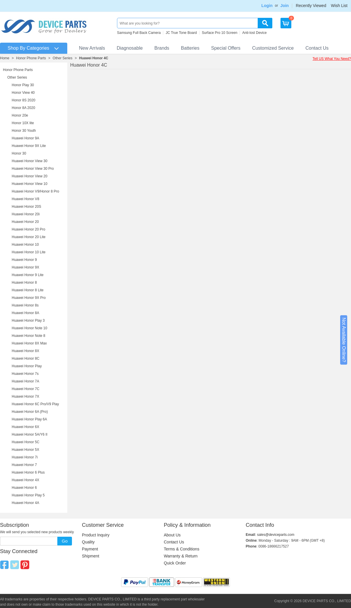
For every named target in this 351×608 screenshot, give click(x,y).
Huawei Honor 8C (25, 358)
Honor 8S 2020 (23, 100)
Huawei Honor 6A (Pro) (30, 412)
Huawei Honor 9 (24, 260)
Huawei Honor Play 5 (28, 495)
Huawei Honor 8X (25, 351)
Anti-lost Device (254, 33)
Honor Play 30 (23, 85)
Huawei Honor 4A (25, 503)
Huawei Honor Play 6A (29, 419)
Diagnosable (130, 48)
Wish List (339, 5)
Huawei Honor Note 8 (28, 336)
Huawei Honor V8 (25, 199)
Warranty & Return (180, 556)
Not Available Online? (343, 340)
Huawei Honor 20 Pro (28, 229)
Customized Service (273, 48)
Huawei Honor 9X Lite (29, 146)
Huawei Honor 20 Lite (28, 237)
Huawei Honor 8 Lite (28, 290)
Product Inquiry (95, 535)
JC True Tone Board (181, 33)
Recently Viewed (311, 5)
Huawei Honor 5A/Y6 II (29, 434)
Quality (88, 542)
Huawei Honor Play (27, 366)
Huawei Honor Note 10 (29, 328)
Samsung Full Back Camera (139, 33)
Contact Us (316, 48)
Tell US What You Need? (332, 59)
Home (4, 58)
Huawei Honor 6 (24, 488)
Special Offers (225, 48)
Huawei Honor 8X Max (29, 343)
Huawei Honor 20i (25, 214)
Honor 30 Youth (24, 131)
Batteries (190, 48)
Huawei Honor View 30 (29, 161)
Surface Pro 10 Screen (219, 33)
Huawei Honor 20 (25, 222)
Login (267, 5)
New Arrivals (92, 48)
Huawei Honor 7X (25, 396)
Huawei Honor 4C (93, 58)
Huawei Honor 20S (26, 207)
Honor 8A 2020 (23, 108)
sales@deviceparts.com (276, 535)
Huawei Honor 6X (25, 427)
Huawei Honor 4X (25, 480)
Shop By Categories (28, 48)
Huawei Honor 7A (25, 381)
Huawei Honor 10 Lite (28, 252)
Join (284, 5)
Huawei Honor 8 (24, 282)
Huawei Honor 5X (25, 450)
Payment (90, 549)
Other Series (62, 58)
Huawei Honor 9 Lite (28, 275)
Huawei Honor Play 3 (28, 320)
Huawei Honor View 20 (29, 176)
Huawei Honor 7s (25, 374)
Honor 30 (19, 153)
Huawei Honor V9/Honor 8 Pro (35, 191)
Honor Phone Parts (31, 58)
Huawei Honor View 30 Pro (33, 169)
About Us (172, 535)
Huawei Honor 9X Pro (29, 298)
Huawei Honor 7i (25, 457)
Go (65, 540)
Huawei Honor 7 (24, 465)
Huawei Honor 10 (25, 244)
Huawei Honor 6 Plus (28, 472)
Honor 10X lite (23, 123)
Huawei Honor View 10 (29, 184)
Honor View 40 (23, 93)
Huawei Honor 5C (25, 442)
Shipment (90, 556)
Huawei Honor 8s (25, 305)
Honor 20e (20, 115)
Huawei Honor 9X (25, 267)
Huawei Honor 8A (25, 313)
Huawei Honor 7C (25, 389)
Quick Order (175, 563)
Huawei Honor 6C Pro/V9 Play (35, 404)
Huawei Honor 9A (25, 138)
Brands (161, 48)
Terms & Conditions (181, 549)
